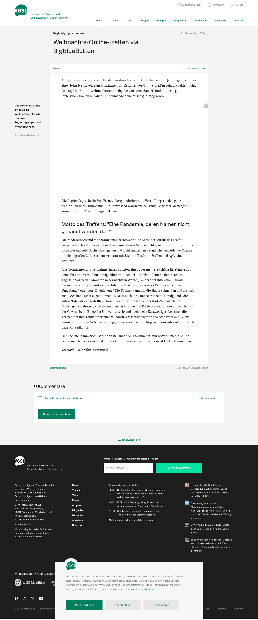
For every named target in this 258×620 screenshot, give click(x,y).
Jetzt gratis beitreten (191, 469)
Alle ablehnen (123, 605)
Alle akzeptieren (84, 605)
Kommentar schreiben (56, 414)
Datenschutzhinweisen (139, 589)
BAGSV (43, 530)
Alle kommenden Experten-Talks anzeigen (134, 521)
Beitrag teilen (58, 367)
